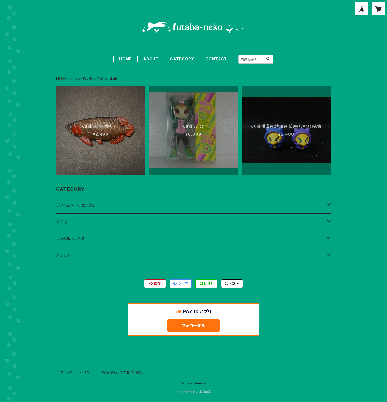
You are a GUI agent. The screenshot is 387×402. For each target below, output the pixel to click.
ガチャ (61, 222)
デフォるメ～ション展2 (75, 205)
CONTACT (216, 59)
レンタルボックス (88, 78)
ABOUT (151, 59)
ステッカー (65, 255)
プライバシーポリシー (76, 372)
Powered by (193, 392)
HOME (125, 59)
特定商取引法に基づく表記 (122, 372)
